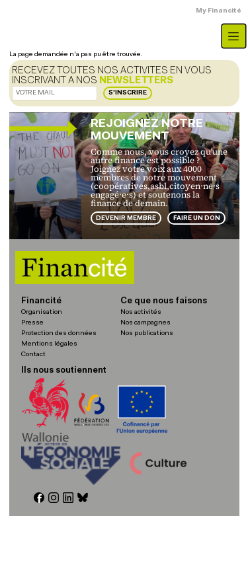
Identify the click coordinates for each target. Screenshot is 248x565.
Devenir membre (126, 218)
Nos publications (146, 333)
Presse (32, 322)
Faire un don (196, 218)
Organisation (41, 312)
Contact (33, 354)
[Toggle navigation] (233, 36)
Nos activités (140, 312)
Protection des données (59, 333)
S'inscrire (127, 93)
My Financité (218, 11)
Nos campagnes (145, 322)
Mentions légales (49, 344)
